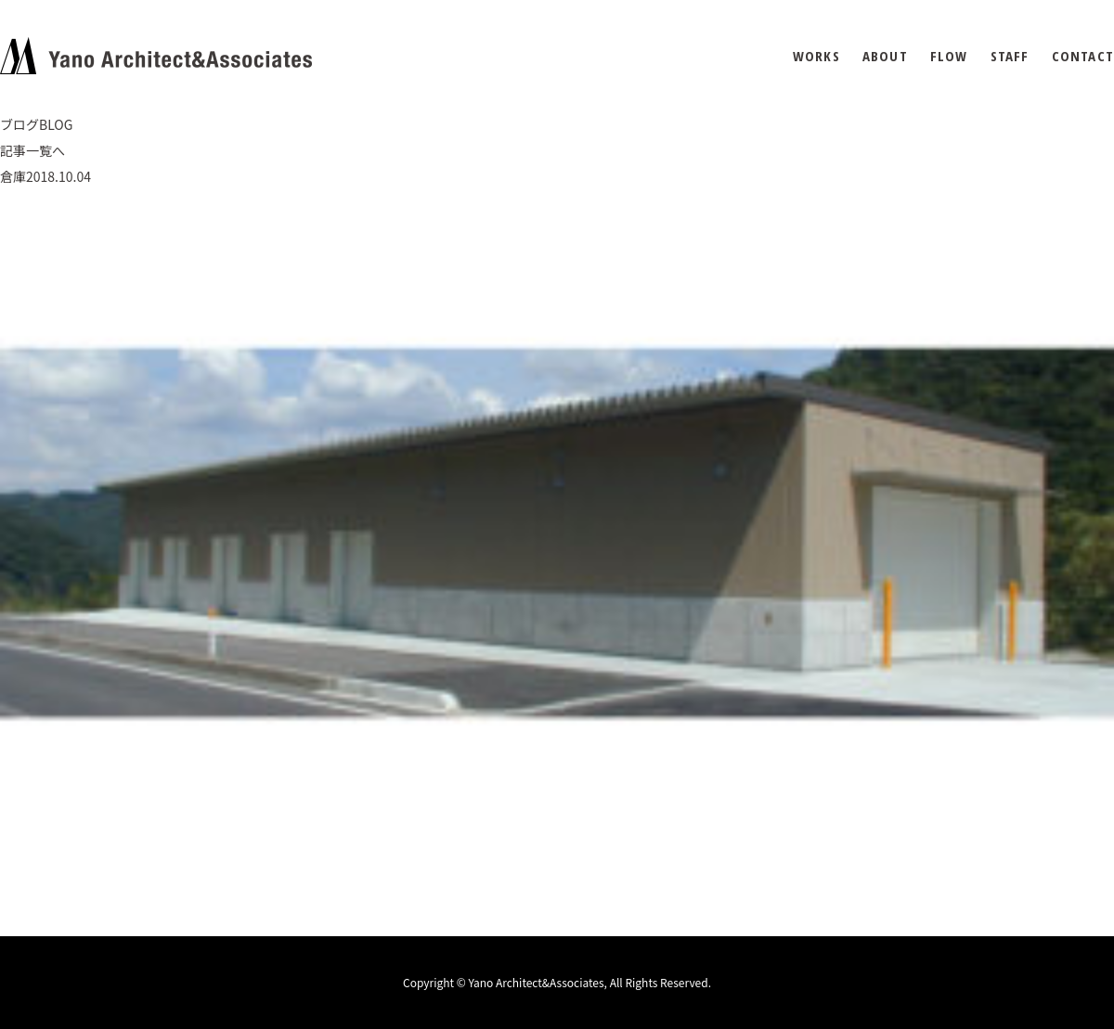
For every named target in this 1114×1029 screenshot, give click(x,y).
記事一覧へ (32, 150)
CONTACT (1083, 56)
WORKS (816, 56)
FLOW (949, 56)
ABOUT (885, 56)
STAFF (1010, 56)
